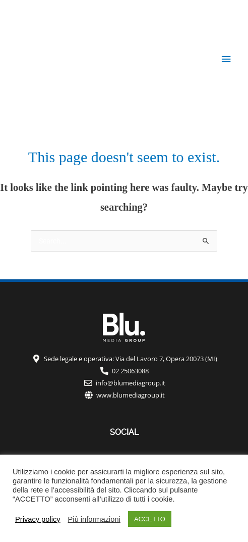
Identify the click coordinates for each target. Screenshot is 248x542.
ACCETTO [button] (149, 519)
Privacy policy (37, 519)
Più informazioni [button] (94, 519)
